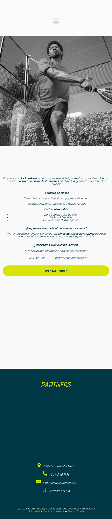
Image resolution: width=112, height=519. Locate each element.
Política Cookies (76, 511)
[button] (56, 21)
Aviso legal (33, 511)
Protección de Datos (53, 511)
